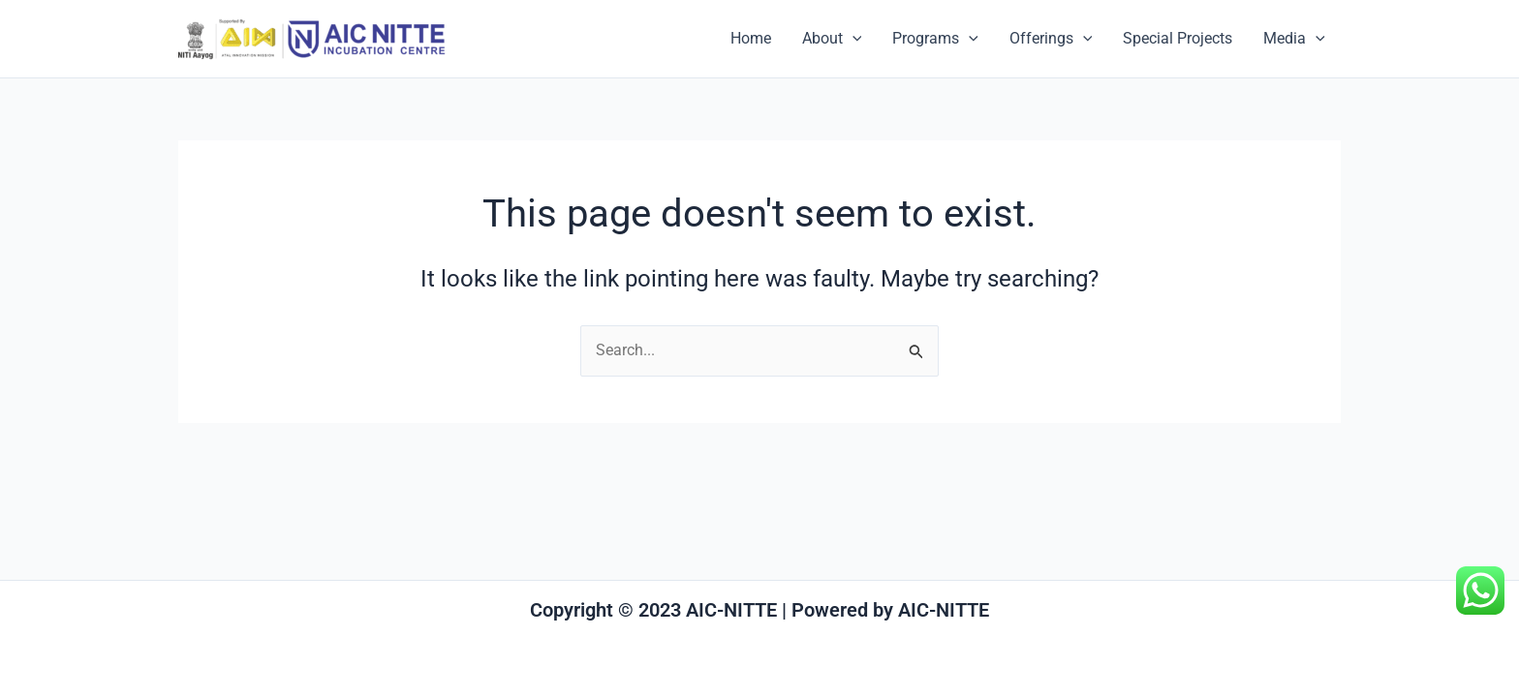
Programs (935, 38)
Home (750, 38)
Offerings (1051, 38)
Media (1294, 38)
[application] (852, 38)
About (832, 38)
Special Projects (1177, 38)
